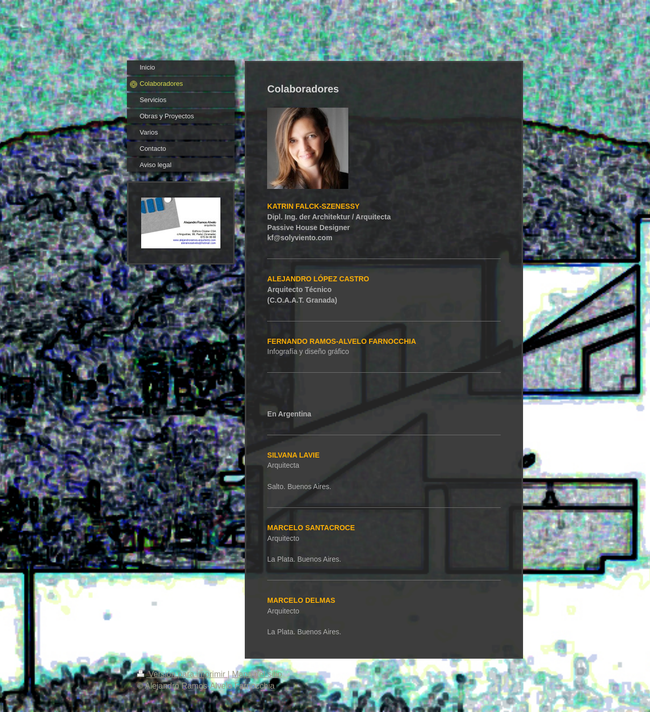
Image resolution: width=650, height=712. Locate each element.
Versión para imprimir (182, 674)
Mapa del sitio (257, 674)
